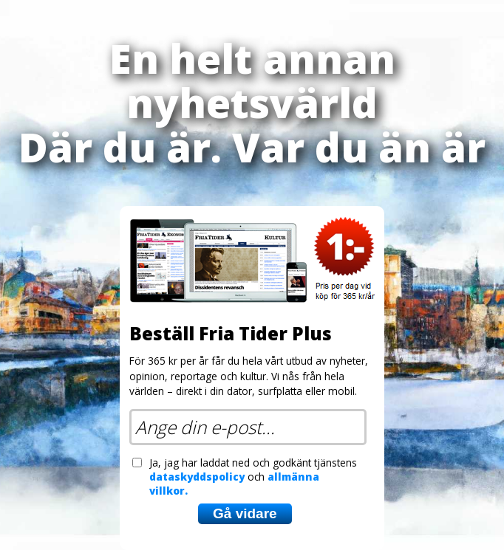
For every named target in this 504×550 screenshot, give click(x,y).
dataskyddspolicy (197, 477)
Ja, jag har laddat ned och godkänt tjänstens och (253, 477)
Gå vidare (245, 513)
